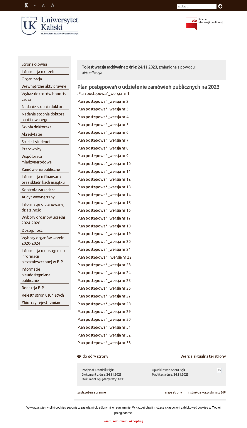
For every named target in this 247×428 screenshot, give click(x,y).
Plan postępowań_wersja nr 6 (103, 132)
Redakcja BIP (33, 287)
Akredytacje (32, 134)
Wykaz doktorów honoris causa (44, 96)
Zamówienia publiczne (41, 169)
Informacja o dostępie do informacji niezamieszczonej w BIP (43, 256)
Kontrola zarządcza (38, 189)
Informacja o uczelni (39, 71)
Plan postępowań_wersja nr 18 (104, 226)
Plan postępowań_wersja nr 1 (103, 93)
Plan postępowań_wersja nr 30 (104, 319)
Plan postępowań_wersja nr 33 (104, 342)
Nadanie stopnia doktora (43, 106)
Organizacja (32, 79)
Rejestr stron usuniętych (43, 295)
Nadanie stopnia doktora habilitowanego (43, 117)
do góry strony (92, 356)
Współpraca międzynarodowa (37, 159)
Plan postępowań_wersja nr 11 (104, 171)
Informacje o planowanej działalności (43, 207)
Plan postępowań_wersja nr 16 (104, 210)
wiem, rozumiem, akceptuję (123, 421)
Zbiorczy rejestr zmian (41, 302)
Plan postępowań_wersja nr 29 (104, 311)
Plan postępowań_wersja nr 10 (104, 163)
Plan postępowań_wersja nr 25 (104, 280)
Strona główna (34, 64)
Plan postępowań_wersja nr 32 (104, 335)
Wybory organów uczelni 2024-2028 (43, 220)
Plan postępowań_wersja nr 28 (104, 304)
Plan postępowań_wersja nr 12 (104, 179)
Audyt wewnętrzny (38, 197)
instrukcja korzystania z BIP (207, 392)
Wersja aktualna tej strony (203, 356)
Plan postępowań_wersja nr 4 (103, 117)
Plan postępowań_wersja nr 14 (104, 195)
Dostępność (32, 230)
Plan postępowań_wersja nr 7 (103, 140)
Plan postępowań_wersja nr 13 (104, 187)
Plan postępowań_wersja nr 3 (103, 109)
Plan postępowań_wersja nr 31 (104, 327)
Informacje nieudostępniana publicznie (36, 274)
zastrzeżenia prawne (91, 392)
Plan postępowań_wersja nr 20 (104, 241)
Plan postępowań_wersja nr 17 (104, 218)
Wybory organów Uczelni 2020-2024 (43, 240)
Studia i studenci (36, 141)
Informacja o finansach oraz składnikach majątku (43, 179)
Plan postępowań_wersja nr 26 (104, 288)
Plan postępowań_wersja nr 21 (104, 249)
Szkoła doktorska (36, 127)
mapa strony (173, 392)
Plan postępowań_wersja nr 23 (104, 265)
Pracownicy (31, 149)
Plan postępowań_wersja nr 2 (103, 101)
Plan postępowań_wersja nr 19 (104, 233)
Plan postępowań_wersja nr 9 (103, 155)
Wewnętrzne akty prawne (44, 86)
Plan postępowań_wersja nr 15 (104, 202)
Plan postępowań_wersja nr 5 (103, 124)
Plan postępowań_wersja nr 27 (104, 296)
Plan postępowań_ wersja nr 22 (104, 257)
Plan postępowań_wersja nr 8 (103, 148)
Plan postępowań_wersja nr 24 (104, 272)
